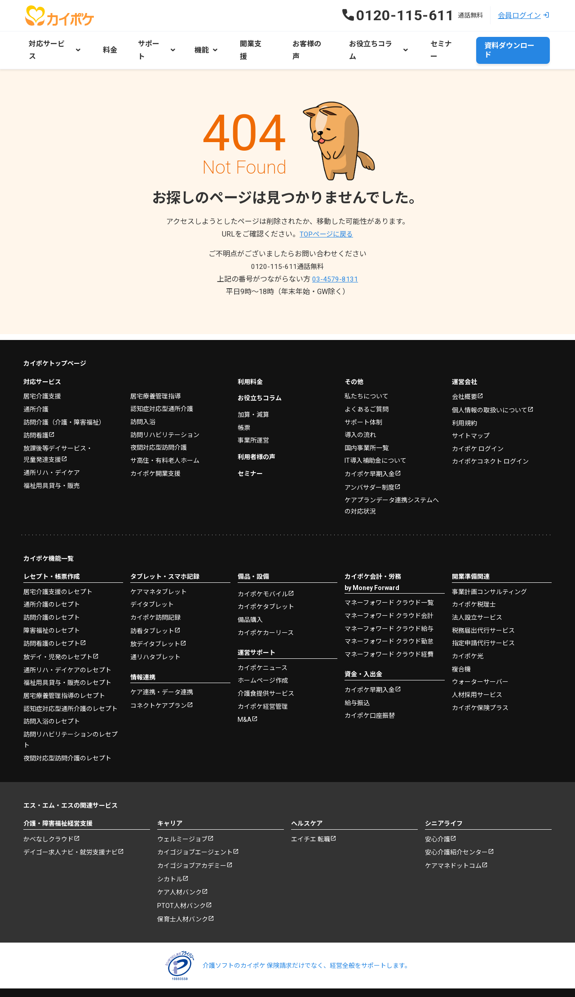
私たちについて (367, 376)
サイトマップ (471, 416)
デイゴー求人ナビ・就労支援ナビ (70, 833)
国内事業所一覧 (367, 427)
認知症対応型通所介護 (161, 389)
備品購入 (250, 600)
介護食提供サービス (266, 673)
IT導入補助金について (376, 440)
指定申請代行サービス (483, 623)
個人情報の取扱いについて (489, 390)
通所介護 (36, 389)
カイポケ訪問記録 (155, 597)
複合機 (461, 649)
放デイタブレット (155, 625)
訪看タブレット (152, 611)
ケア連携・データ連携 (161, 672)
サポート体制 (363, 402)
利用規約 (464, 403)
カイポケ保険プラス (480, 687)
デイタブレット (152, 584)
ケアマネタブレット (158, 572)
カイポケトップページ (54, 343)
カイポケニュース (263, 648)
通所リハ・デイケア (51, 453)
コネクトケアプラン (158, 686)
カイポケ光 (467, 635)
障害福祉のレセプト (51, 610)
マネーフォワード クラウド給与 (389, 608)
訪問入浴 (142, 401)
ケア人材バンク (179, 874)
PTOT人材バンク (181, 888)
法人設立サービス (477, 597)
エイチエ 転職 (310, 819)
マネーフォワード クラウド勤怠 (389, 621)
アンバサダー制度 (369, 467)
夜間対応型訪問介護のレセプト (67, 738)
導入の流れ (360, 414)
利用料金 (250, 361)
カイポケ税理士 (474, 584)
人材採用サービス (477, 674)
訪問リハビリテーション (164, 414)
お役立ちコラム (260, 378)
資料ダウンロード (513, 43)
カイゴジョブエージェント (195, 833)
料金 (107, 43)
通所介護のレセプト (51, 584)
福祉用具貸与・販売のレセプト (67, 663)
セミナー (424, 43)
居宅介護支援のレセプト (58, 572)
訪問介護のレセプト (51, 597)
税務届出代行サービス (483, 610)
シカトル (169, 860)
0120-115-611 (287, 252)
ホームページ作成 (263, 661)
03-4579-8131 (335, 265)
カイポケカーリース (266, 613)
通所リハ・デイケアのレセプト (67, 650)
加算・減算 (253, 394)
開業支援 (245, 43)
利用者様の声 (256, 436)
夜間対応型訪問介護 (158, 427)
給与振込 (357, 683)
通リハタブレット (155, 637)
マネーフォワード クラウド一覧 (389, 582)
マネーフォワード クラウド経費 (389, 634)
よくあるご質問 (367, 389)
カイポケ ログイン (478, 429)
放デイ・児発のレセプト (58, 637)
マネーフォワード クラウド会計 (389, 595)
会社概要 (464, 377)
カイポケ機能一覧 (48, 538)
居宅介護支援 (42, 376)
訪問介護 (64, 402)
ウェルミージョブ (182, 819)
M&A (245, 700)
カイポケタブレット (266, 587)
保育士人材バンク (182, 902)
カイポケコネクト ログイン (490, 442)
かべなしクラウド (48, 819)
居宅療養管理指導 (155, 376)
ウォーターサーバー (480, 661)
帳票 (244, 407)
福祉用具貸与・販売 (51, 465)
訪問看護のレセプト (51, 624)
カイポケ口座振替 (370, 695)
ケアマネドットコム (453, 847)
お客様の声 (296, 43)
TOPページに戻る (326, 220)
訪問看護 (36, 415)
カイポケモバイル (263, 574)
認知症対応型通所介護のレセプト (70, 689)
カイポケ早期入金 (370, 454)
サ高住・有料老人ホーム (164, 440)
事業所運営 (253, 420)
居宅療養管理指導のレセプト (64, 676)
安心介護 (437, 819)
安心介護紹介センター (456, 833)
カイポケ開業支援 (155, 452)
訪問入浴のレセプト (51, 702)
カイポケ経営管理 (263, 686)
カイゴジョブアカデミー (191, 847)
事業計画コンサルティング (489, 572)
